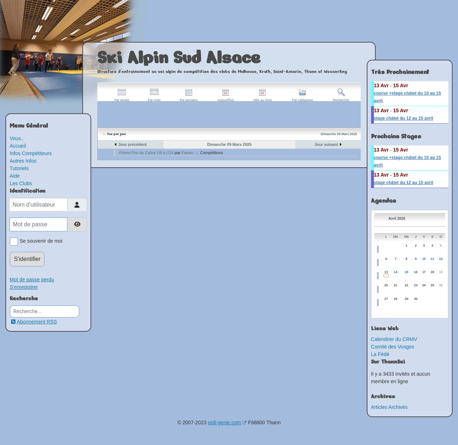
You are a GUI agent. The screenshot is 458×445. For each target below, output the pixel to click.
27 (386, 299)
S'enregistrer (24, 287)
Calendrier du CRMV (394, 339)
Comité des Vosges (392, 347)
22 (406, 285)
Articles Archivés (389, 407)
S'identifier (27, 259)
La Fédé (380, 354)
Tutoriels (19, 168)
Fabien (187, 152)
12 (441, 259)
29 (406, 299)
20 (386, 285)
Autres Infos (23, 161)
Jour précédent (132, 144)
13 (386, 272)
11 (432, 259)
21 (396, 285)
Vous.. (17, 138)
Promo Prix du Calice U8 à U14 (146, 152)
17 (424, 272)
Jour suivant (326, 144)
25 (432, 285)
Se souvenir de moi (40, 241)
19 (441, 272)
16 (416, 272)
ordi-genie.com (227, 422)
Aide (15, 176)
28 (396, 299)
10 (424, 259)
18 (432, 272)
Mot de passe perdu (32, 279)
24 (424, 285)
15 (406, 272)
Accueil (18, 146)
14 (396, 272)
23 (416, 285)
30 (416, 299)
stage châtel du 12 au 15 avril (403, 118)
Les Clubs (21, 183)
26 (441, 285)
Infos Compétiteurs (31, 153)
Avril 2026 (397, 219)
